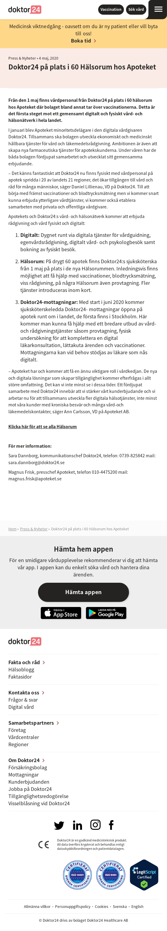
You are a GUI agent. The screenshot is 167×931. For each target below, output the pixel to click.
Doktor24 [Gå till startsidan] (24, 9)
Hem (12, 529)
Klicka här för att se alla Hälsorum (42, 426)
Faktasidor (20, 676)
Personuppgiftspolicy (72, 906)
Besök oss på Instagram (95, 825)
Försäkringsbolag (27, 767)
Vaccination (111, 9)
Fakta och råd (24, 662)
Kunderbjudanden (28, 781)
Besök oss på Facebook (111, 825)
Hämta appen (83, 592)
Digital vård (21, 706)
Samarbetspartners (31, 722)
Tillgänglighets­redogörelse (38, 796)
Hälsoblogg (21, 669)
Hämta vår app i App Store (61, 613)
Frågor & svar (23, 699)
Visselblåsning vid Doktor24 (39, 803)
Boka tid (81, 40)
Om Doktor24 (24, 760)
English (137, 906)
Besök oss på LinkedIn (77, 825)
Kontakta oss (23, 692)
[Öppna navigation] (155, 9)
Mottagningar (23, 774)
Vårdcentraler (23, 737)
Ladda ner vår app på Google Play (106, 613)
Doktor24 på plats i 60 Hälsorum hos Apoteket (90, 529)
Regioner (18, 744)
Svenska (120, 906)
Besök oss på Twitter (59, 825)
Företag (17, 729)
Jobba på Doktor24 (30, 788)
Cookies (101, 906)
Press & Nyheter (22, 58)
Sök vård (136, 9)
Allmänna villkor (37, 906)
